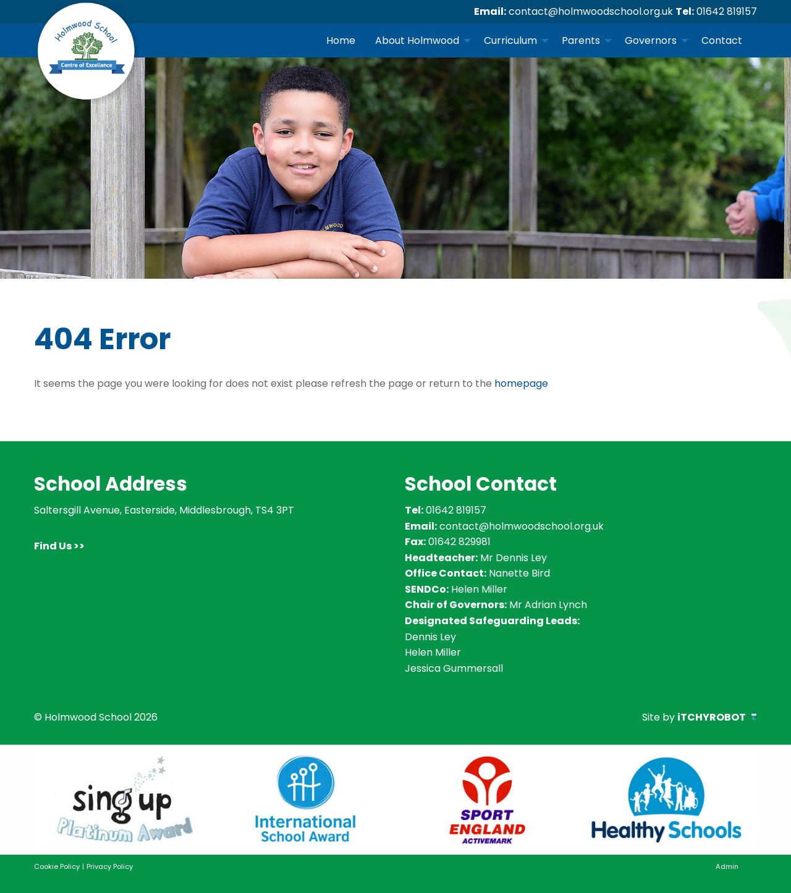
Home (340, 40)
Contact (721, 40)
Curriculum (510, 40)
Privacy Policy (110, 866)
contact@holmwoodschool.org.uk (591, 11)
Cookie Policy (57, 866)
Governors (651, 40)
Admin (727, 866)
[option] (125, 800)
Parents (581, 40)
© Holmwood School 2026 (96, 717)
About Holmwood (417, 40)
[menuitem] (340, 40)
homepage (521, 383)
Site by (699, 717)
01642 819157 (726, 11)
